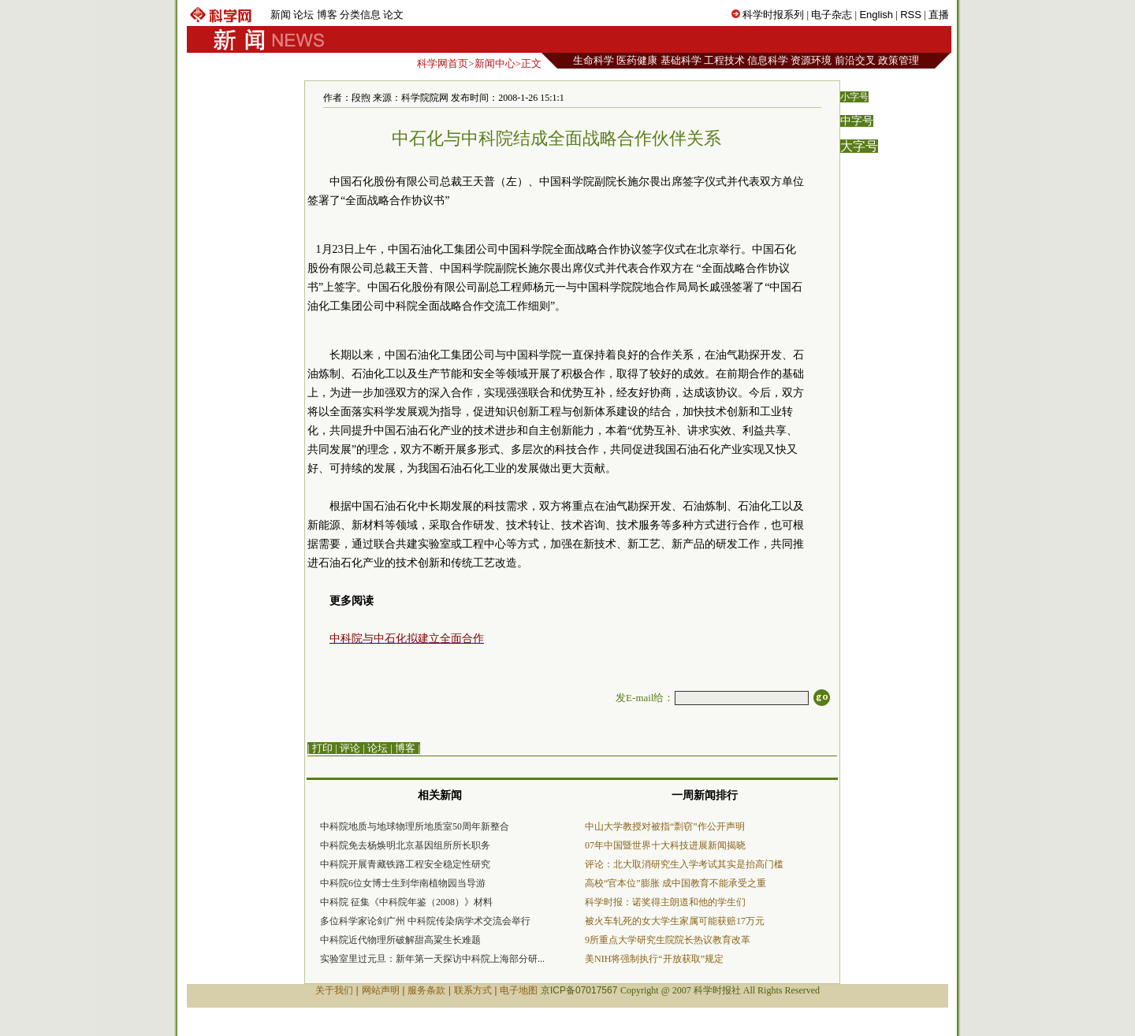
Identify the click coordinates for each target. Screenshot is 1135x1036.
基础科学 (681, 60)
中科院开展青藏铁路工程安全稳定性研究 (405, 864)
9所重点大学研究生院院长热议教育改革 (667, 939)
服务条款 (426, 990)
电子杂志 (831, 14)
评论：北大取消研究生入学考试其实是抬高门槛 (684, 864)
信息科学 (767, 60)
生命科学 (593, 60)
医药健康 (636, 60)
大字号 (859, 146)
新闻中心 (494, 63)
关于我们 (334, 990)
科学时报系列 (773, 14)
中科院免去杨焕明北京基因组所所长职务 (405, 845)
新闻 (280, 14)
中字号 (856, 121)
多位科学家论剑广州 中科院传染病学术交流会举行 (425, 920)
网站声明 (381, 990)
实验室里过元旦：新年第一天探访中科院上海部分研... (432, 958)
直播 (938, 14)
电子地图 (519, 990)
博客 (327, 14)
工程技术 (724, 60)
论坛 (303, 14)
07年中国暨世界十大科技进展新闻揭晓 (665, 845)
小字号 (854, 96)
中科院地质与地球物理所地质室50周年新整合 (414, 826)
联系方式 (473, 990)
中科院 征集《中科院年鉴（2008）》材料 (406, 902)
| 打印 (320, 748)
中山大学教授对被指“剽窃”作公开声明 (665, 826)
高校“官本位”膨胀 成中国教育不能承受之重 (675, 883)
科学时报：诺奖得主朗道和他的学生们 (665, 902)
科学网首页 (442, 63)
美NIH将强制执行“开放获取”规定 (654, 958)
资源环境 (811, 60)
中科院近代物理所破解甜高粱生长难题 (400, 939)
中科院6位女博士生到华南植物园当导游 (403, 883)
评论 (350, 748)
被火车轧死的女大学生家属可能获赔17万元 (675, 920)
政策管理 (898, 60)
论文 (393, 14)
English (876, 14)
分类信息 (360, 14)
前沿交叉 (855, 60)
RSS (910, 14)
